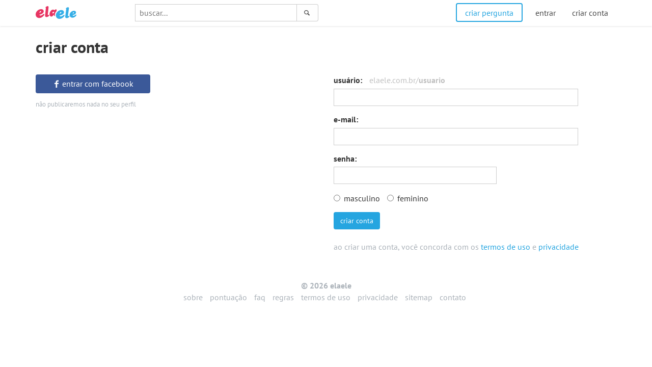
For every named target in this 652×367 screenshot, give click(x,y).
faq (259, 297)
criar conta (356, 220)
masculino (357, 198)
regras (283, 297)
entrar (545, 13)
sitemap (418, 297)
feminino (407, 198)
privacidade (558, 247)
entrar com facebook (92, 83)
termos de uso (505, 247)
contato (453, 297)
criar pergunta (489, 13)
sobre (193, 297)
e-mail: (346, 119)
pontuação (228, 297)
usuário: (389, 80)
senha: (345, 158)
